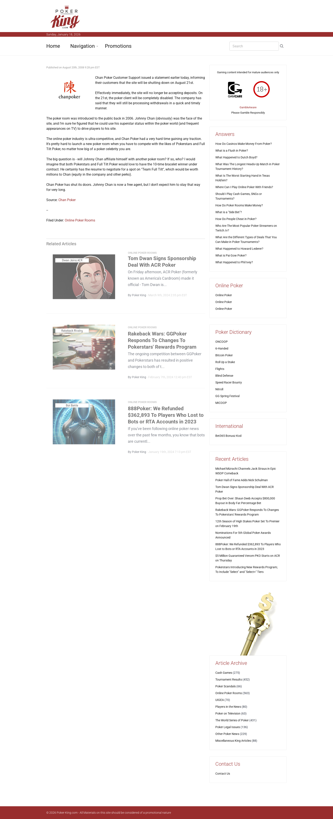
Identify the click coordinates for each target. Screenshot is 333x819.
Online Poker (223, 295)
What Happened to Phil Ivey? (234, 262)
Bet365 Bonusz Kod (228, 435)
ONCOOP (221, 341)
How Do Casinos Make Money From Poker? (243, 143)
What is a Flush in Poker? (231, 150)
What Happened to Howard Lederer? (239, 248)
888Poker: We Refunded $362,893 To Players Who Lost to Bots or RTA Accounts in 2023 (166, 416)
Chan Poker (67, 200)
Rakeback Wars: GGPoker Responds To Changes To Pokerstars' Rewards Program (162, 341)
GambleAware (248, 107)
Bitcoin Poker (224, 355)
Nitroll (219, 389)
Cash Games (223, 672)
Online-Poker (223, 308)
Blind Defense (224, 375)
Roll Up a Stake (225, 362)
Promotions (118, 46)
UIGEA (219, 700)
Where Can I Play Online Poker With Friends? (244, 187)
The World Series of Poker (232, 720)
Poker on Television (227, 713)
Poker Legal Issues (227, 727)
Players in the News (228, 706)
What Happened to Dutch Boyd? (236, 157)
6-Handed (221, 348)
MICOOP (221, 403)
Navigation (82, 46)
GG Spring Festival (227, 396)
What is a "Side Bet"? (228, 212)
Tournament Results (228, 679)
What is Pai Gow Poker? (231, 255)
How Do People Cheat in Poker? (236, 219)
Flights (219, 369)
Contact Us (222, 773)
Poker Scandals (225, 686)
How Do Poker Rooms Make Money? (239, 205)
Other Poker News (227, 734)
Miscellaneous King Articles (233, 740)
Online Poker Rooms (80, 220)
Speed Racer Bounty (228, 382)
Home (53, 46)
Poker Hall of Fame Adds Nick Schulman (241, 480)
